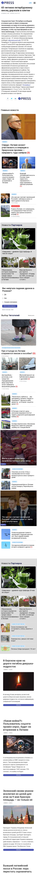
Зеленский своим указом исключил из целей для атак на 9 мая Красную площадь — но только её (18, 795)
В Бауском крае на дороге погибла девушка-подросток (18, 663)
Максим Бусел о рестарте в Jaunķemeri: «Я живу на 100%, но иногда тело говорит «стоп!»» (27, 274)
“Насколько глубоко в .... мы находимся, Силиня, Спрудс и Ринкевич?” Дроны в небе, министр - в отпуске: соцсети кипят (22, 400)
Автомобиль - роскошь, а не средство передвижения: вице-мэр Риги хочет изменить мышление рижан (8, 380)
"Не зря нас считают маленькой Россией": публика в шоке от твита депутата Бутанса (17, 519)
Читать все (31, 315)
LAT (30, 2)
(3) (28, 152)
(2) (29, 379)
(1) (21, 186)
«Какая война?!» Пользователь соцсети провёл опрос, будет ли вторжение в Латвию (8, 178)
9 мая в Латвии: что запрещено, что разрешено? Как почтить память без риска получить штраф (23, 211)
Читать (18, 705)
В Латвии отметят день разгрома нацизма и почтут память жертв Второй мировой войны (23, 413)
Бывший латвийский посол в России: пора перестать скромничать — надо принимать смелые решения (27, 179)
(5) (34, 353)
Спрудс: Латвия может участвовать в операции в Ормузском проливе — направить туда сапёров (15, 149)
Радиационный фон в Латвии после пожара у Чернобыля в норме (22, 486)
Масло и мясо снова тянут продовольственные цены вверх (16, 459)
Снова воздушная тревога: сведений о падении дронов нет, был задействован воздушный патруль (22, 535)
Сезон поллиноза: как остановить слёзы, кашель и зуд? (21, 628)
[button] (34, 3)
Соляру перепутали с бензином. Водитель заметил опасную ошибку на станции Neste (23, 425)
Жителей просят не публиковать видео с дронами (27, 377)
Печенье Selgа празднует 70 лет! (23, 649)
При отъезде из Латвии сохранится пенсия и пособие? (16, 352)
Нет (5, 298)
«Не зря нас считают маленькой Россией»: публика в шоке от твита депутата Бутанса (23, 199)
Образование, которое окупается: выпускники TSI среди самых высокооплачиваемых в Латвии (10, 274)
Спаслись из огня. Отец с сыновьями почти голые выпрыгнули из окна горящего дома (23, 474)
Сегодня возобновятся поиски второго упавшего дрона (23, 546)
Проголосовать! (10, 306)
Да (5, 294)
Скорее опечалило (10, 302)
